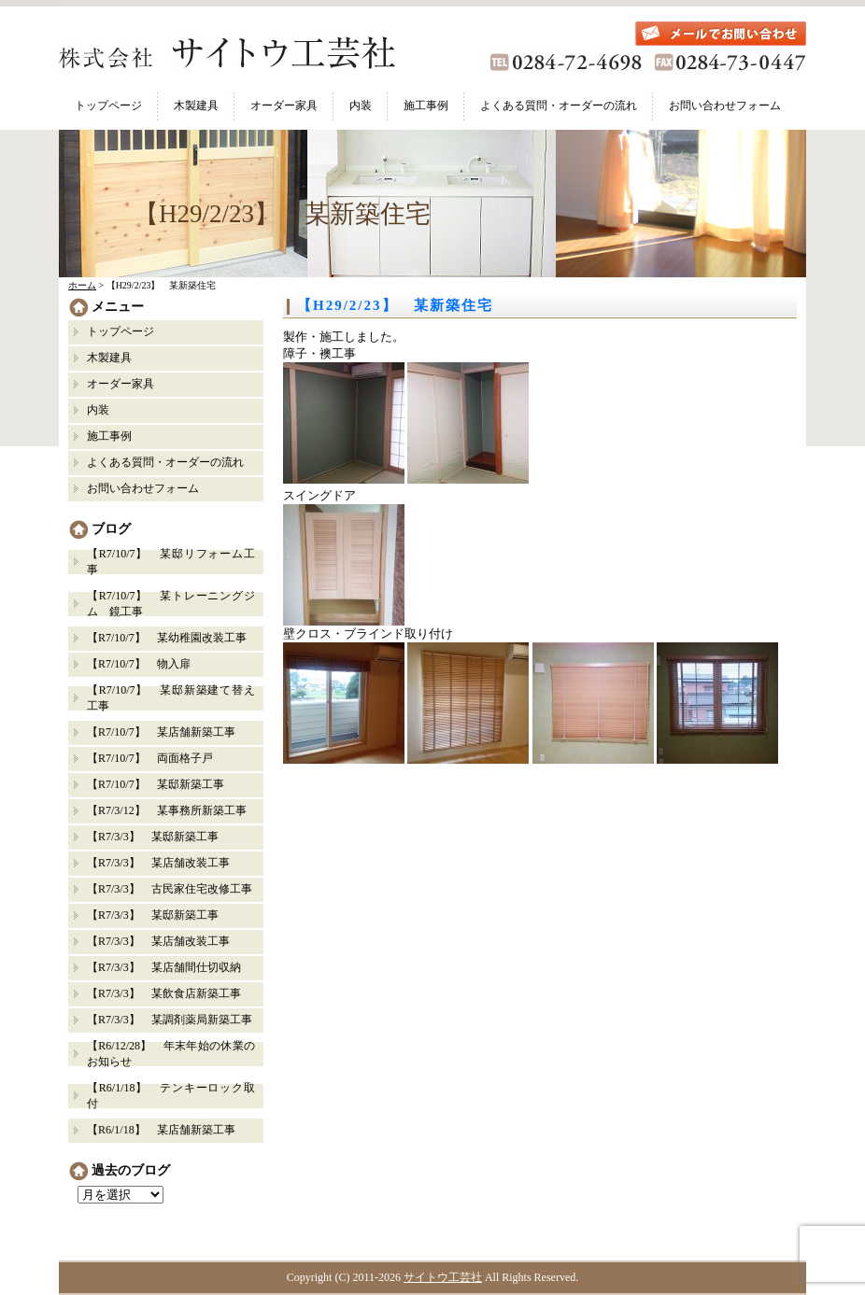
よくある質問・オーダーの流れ (558, 105)
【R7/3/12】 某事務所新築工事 (167, 810)
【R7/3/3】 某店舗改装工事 (158, 862)
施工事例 (426, 105)
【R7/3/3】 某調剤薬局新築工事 (169, 1019)
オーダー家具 (284, 105)
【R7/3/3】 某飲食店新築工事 (164, 993)
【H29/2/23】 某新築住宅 (395, 305)
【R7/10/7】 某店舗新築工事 (161, 732)
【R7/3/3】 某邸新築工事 (158, 836)
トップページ (108, 105)
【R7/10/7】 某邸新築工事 (155, 784)
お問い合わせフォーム (725, 105)
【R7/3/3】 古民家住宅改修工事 (169, 888)
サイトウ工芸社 (443, 1277)
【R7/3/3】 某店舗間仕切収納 (164, 967)
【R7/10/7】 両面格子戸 (150, 758)
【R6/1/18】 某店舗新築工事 (161, 1129)
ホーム (82, 285)
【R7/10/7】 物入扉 (139, 663)
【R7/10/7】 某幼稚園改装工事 (167, 637)
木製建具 (196, 105)
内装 (360, 105)
